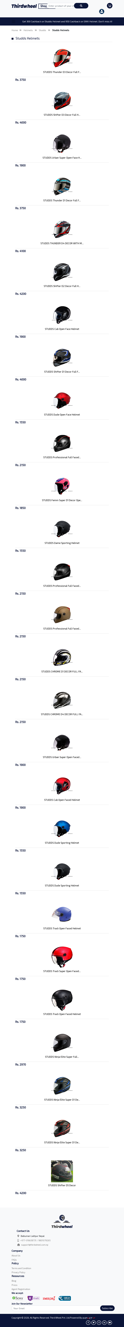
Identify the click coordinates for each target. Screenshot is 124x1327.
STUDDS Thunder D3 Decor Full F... (62, 71)
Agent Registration (21, 1289)
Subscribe (107, 1308)
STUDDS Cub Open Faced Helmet (62, 799)
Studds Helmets (60, 30)
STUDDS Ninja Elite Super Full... (62, 1056)
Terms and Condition (21, 1268)
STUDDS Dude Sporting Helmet (62, 842)
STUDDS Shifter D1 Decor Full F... (62, 371)
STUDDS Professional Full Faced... (62, 457)
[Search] (61, 1308)
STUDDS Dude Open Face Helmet (62, 414)
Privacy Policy (18, 1272)
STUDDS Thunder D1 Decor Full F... (62, 200)
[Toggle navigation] (13, 21)
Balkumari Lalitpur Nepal (32, 1236)
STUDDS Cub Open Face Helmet (62, 328)
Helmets (28, 30)
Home (15, 30)
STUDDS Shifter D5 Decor (62, 1185)
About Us (16, 1255)
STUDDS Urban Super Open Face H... (62, 157)
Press (14, 1285)
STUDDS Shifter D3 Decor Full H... (62, 114)
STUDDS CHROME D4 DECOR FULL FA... (62, 714)
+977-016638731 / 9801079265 (35, 1240)
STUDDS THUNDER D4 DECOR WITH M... (62, 243)
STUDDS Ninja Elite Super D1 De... (62, 1099)
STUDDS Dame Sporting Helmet (62, 542)
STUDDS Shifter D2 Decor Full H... (62, 285)
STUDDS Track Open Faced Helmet (62, 928)
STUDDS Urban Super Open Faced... (62, 757)
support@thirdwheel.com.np (34, 1244)
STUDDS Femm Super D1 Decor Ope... (62, 500)
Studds (43, 30)
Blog (14, 1280)
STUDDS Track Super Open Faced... (62, 971)
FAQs (14, 1259)
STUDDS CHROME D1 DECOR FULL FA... (62, 671)
